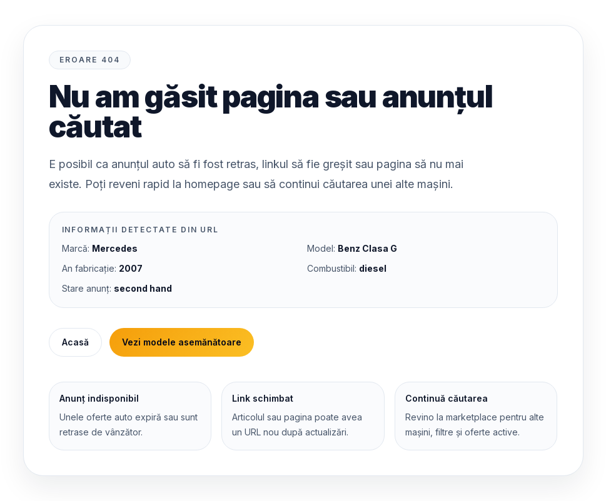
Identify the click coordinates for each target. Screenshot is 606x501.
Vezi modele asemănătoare (181, 342)
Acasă (75, 342)
